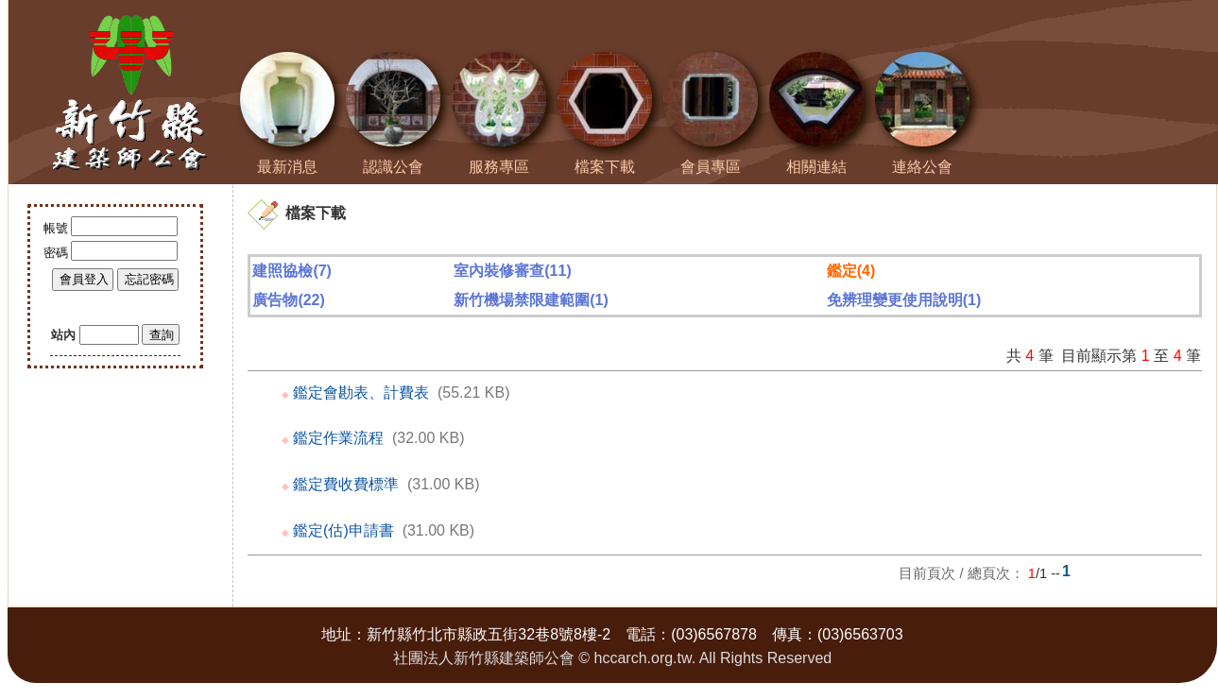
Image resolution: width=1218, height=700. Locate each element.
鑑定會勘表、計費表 (361, 392)
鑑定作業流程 (338, 438)
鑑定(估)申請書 (343, 530)
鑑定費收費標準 (346, 484)
